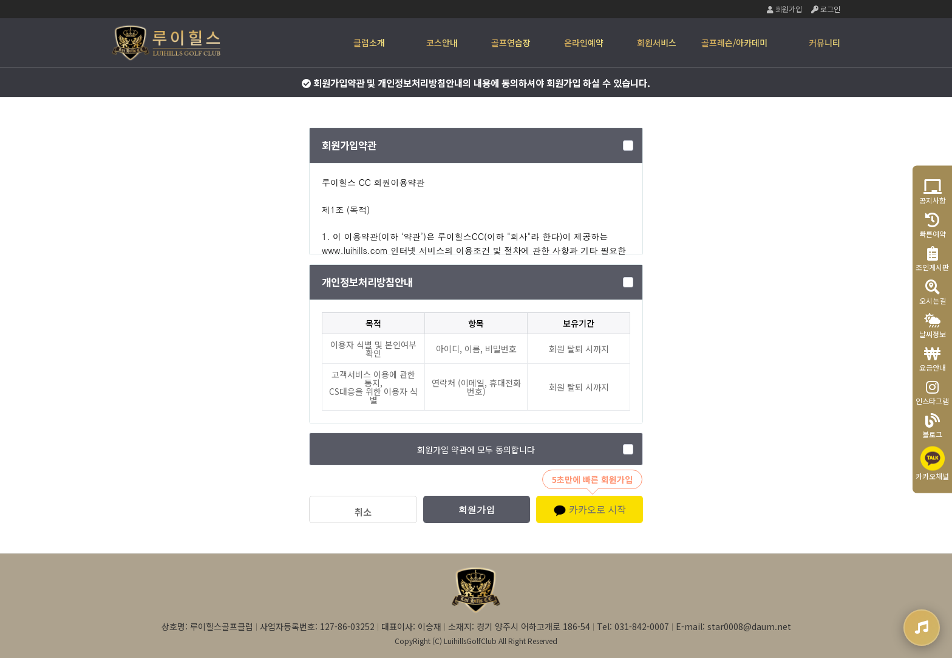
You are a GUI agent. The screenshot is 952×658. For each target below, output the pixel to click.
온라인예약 (584, 42)
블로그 (932, 426)
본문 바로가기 (0, 0)
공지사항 (932, 192)
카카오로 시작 (590, 509)
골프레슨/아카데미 (734, 42)
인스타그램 (932, 392)
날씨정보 (932, 325)
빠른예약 (932, 225)
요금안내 (932, 359)
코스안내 (442, 42)
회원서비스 (656, 42)
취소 (363, 511)
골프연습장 (511, 42)
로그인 (825, 9)
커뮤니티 (824, 42)
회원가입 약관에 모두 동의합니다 (476, 450)
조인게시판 (932, 258)
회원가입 (784, 9)
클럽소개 (369, 42)
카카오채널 (932, 463)
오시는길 (932, 292)
